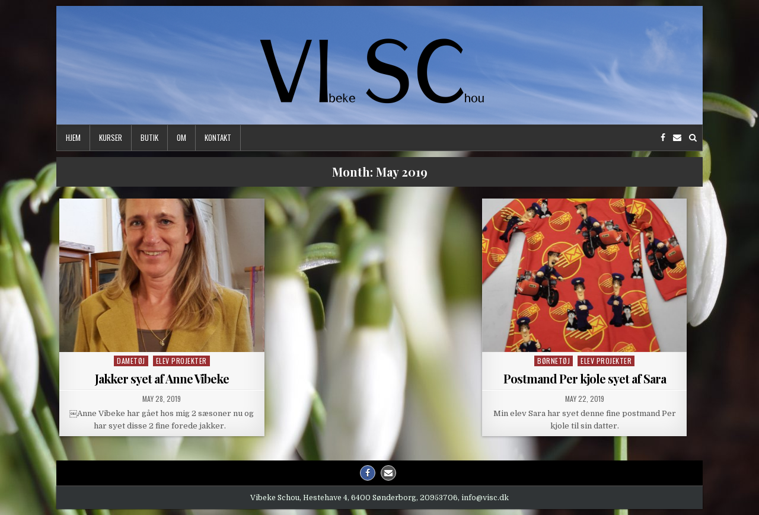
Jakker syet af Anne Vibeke (162, 378)
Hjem (73, 137)
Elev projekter (181, 361)
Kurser (110, 137)
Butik (149, 137)
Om (181, 137)
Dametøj (131, 361)
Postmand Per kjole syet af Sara (584, 378)
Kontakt (218, 137)
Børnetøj (553, 361)
